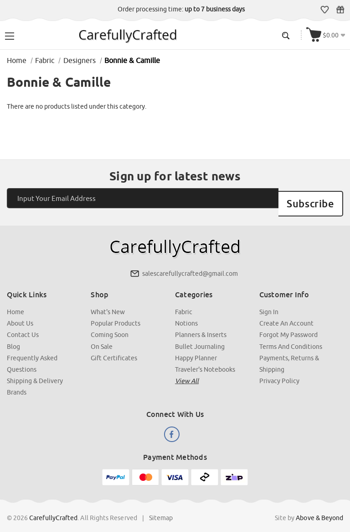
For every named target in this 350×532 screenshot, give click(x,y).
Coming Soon (110, 326)
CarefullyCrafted (54, 508)
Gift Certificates (340, 9)
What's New (108, 303)
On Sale (102, 338)
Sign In (268, 303)
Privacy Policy (279, 372)
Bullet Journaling (200, 338)
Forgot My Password (288, 326)
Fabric (183, 303)
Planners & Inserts (200, 326)
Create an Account (286, 315)
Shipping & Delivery (35, 372)
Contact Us (23, 326)
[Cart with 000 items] (326, 35)
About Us (20, 315)
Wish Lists (325, 9)
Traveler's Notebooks (205, 360)
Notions (186, 315)
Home (15, 303)
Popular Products (116, 315)
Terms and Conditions (290, 338)
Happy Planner (196, 349)
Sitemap (161, 508)
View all (187, 372)
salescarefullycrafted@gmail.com (190, 265)
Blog (13, 338)
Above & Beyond (319, 508)
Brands (16, 383)
